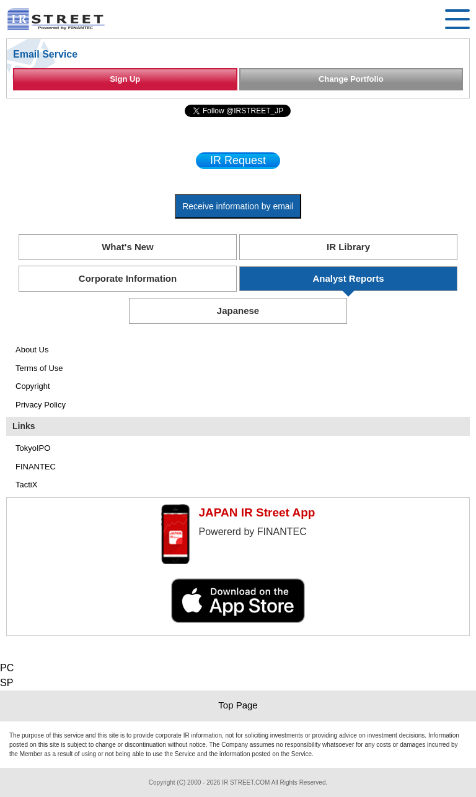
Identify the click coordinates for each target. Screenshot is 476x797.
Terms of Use (39, 368)
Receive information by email (238, 206)
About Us (31, 349)
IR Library (348, 247)
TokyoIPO (32, 448)
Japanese (238, 310)
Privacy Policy (40, 404)
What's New (128, 247)
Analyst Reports (348, 278)
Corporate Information (128, 278)
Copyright (32, 386)
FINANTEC (35, 466)
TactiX (26, 484)
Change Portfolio (351, 79)
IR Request (238, 160)
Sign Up (125, 79)
